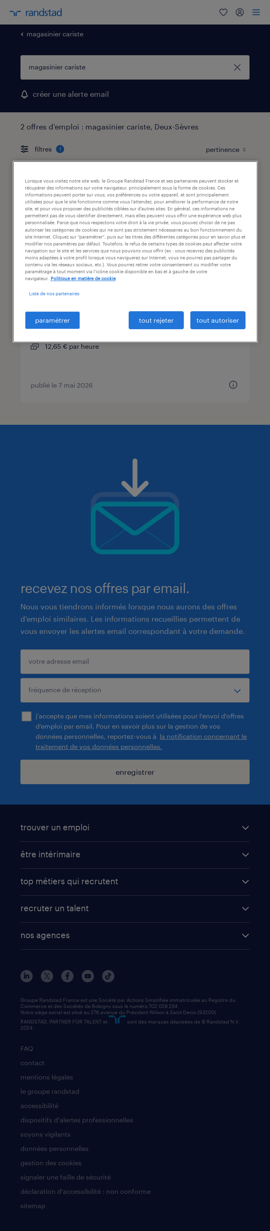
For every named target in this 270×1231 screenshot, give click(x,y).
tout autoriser (217, 320)
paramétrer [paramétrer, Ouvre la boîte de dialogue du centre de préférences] (52, 320)
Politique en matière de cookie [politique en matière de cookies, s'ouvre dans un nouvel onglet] (83, 278)
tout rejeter (156, 320)
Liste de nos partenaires (54, 293)
